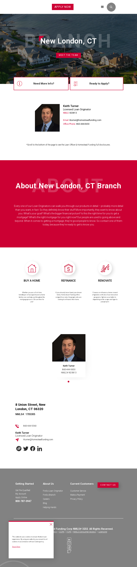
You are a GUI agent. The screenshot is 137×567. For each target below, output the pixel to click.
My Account (20, 494)
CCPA (61, 532)
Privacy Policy (76, 499)
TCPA (68, 532)
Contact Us (108, 485)
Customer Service (78, 491)
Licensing (102, 532)
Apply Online (21, 497)
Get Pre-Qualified (22, 490)
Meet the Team (68, 55)
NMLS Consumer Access (84, 532)
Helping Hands (49, 507)
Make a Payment (77, 495)
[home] (18, 6)
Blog (45, 503)
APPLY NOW (62, 6)
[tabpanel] (68, 357)
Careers (46, 499)
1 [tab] (68, 382)
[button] (102, 7)
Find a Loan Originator (53, 491)
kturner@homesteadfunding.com (38, 439)
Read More (16, 547)
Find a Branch (49, 495)
